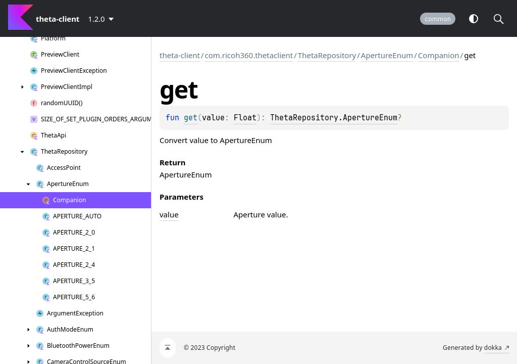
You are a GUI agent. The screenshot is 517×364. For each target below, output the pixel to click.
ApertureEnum (387, 55)
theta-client (180, 55)
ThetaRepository (327, 55)
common (438, 19)
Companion (438, 55)
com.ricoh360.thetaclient (248, 55)
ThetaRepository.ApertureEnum (333, 118)
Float (245, 118)
